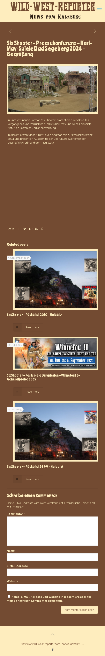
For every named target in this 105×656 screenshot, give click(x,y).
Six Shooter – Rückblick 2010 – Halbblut (34, 315)
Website (12, 581)
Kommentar (16, 513)
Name (11, 550)
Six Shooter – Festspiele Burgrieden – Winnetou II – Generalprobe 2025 (43, 377)
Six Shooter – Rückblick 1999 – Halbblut (35, 466)
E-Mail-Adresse (18, 566)
